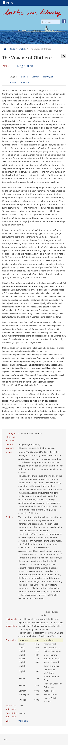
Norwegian (48, 76)
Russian (13, 82)
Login (5, 739)
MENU (8, 2)
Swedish (25, 82)
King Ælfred (25, 66)
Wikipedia (23, 720)
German (35, 76)
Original (13, 76)
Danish (24, 76)
